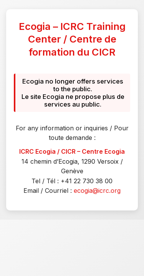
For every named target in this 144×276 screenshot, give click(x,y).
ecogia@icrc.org (97, 190)
